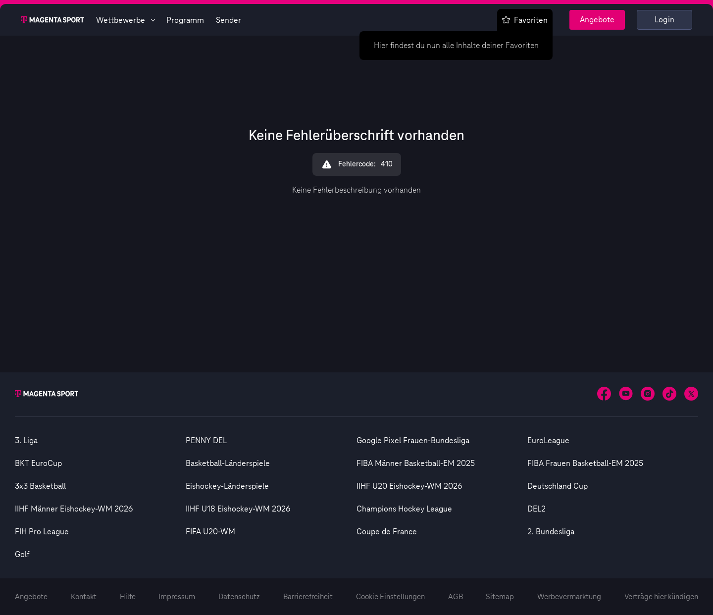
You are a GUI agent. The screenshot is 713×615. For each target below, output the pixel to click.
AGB (455, 597)
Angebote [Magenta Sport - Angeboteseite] (597, 19)
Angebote (31, 597)
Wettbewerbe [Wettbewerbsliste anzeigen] (125, 20)
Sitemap (500, 597)
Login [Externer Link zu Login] (665, 19)
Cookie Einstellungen (390, 597)
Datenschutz (239, 597)
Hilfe (128, 597)
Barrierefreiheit (308, 597)
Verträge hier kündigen (661, 597)
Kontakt (84, 597)
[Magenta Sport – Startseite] (52, 19)
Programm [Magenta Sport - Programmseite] (185, 20)
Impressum (176, 597)
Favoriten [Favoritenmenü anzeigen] (525, 20)
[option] (100, 440)
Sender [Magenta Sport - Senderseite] (228, 20)
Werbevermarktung (569, 597)
